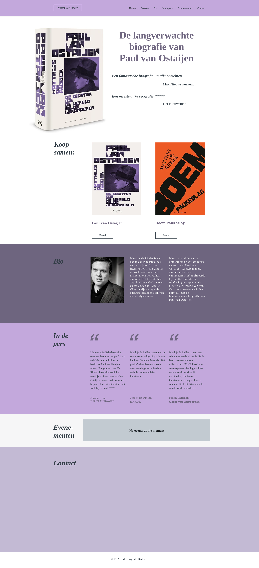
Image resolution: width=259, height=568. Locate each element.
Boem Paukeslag (170, 223)
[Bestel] (102, 235)
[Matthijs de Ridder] (68, 8)
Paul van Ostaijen (107, 223)
